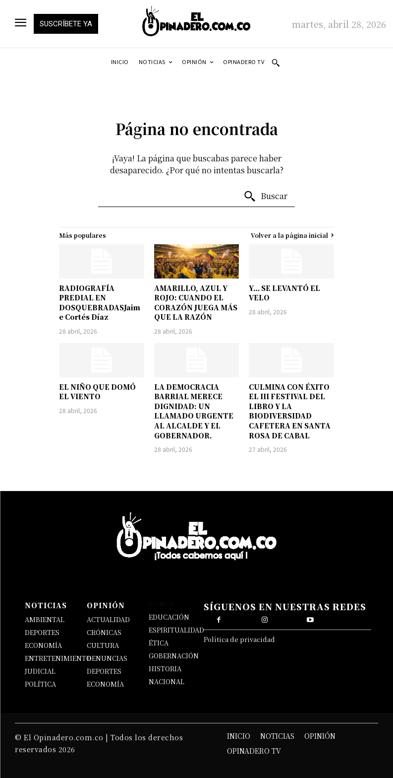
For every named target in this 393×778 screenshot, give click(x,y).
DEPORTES (42, 632)
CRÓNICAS (104, 632)
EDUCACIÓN (169, 617)
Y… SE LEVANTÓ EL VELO (284, 293)
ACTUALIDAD (108, 619)
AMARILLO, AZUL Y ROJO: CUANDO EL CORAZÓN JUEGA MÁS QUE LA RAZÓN (195, 302)
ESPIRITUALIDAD (176, 630)
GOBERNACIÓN (174, 655)
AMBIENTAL (44, 619)
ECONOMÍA (43, 645)
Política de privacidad (239, 639)
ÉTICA (158, 642)
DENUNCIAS (107, 658)
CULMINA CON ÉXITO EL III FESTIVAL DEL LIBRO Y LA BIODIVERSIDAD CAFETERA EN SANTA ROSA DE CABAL (290, 411)
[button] (275, 62)
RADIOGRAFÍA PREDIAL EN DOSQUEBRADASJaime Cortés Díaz (99, 302)
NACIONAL (166, 681)
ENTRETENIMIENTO (58, 658)
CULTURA (103, 645)
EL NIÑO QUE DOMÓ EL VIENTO (97, 392)
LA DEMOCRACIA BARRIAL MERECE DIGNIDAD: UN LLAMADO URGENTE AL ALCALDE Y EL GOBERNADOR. (193, 411)
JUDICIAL (40, 671)
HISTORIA (165, 668)
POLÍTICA (40, 684)
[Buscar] (265, 196)
